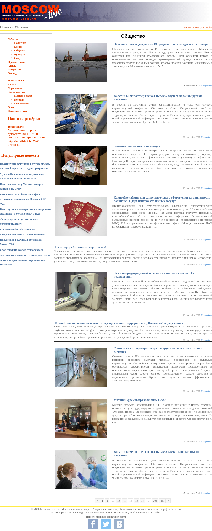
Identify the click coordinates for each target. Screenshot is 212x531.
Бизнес (18, 46)
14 (142, 500)
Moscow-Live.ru (49, 509)
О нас (11, 107)
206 (155, 500)
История (19, 99)
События (13, 39)
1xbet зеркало (16, 126)
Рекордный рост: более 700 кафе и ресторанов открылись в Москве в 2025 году (23, 199)
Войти (209, 27)
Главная (187, 27)
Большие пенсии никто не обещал (137, 146)
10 (118, 500)
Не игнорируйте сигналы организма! (80, 247)
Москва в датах (23, 95)
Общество (20, 50)
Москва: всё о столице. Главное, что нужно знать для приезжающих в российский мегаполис (25, 260)
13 (136, 500)
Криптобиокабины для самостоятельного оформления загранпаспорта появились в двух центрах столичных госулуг (162, 199)
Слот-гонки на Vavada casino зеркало (21, 249)
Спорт (18, 58)
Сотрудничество (17, 110)
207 (162, 500)
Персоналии (21, 103)
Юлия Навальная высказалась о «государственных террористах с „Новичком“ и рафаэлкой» (119, 323)
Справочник (15, 88)
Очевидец (13, 73)
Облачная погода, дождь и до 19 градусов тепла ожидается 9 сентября (161, 44)
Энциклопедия (16, 92)
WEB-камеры (16, 80)
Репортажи (14, 69)
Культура (19, 54)
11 (124, 500)
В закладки (198, 27)
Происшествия (16, 62)
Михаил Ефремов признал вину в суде (140, 400)
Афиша (12, 65)
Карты (12, 84)
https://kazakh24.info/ (20, 141)
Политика (20, 42)
